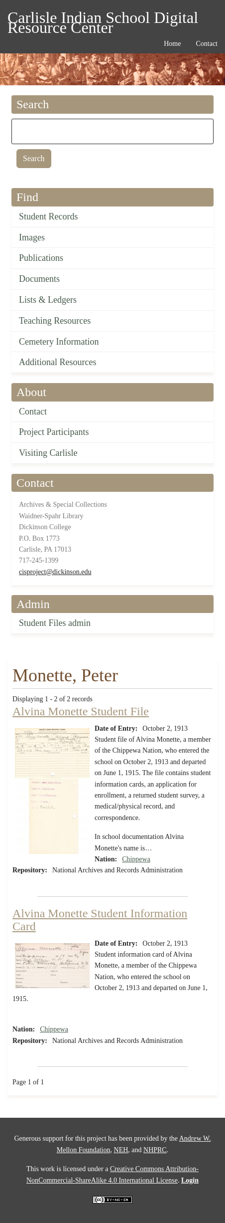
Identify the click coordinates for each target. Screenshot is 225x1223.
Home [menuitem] (172, 43)
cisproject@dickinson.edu (55, 572)
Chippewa (136, 859)
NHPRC (155, 1150)
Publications (41, 258)
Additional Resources (57, 362)
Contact (33, 411)
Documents (39, 279)
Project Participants (54, 432)
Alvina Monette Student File (80, 711)
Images (32, 237)
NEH (121, 1150)
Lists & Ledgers (48, 300)
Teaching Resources (55, 321)
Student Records (48, 216)
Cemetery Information (59, 342)
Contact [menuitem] (207, 43)
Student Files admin (55, 623)
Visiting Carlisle (48, 453)
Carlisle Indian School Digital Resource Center (102, 19)
